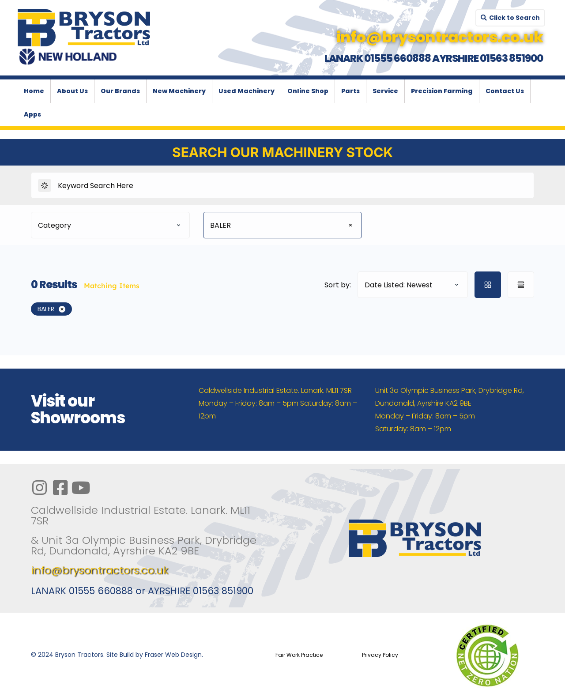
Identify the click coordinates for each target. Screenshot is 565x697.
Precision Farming (442, 91)
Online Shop (307, 91)
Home (34, 91)
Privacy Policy (380, 655)
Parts (350, 91)
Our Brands (120, 91)
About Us (72, 91)
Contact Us (505, 91)
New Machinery (179, 91)
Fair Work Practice (299, 655)
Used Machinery (246, 91)
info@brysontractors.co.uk (99, 570)
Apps (32, 114)
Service (385, 91)
